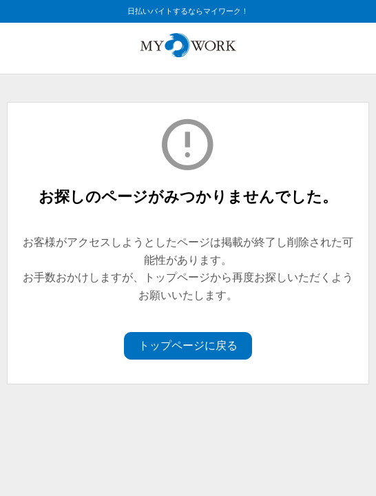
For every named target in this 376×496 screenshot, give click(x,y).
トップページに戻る (188, 345)
